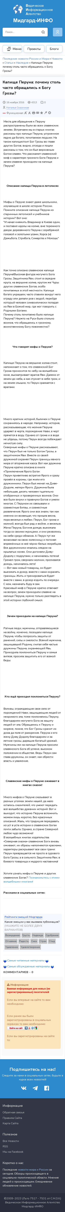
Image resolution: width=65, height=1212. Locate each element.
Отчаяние (11, 941)
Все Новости (11, 1141)
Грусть (26, 935)
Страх (43, 941)
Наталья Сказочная (17, 107)
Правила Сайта (12, 1118)
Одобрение (52, 935)
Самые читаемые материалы (26, 960)
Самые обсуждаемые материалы (28, 966)
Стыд (52, 941)
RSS (5, 1146)
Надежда (37, 935)
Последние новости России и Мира (26, 59)
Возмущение (12, 935)
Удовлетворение (30, 947)
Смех (34, 941)
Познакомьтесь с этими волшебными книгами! (31, 880)
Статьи (9, 63)
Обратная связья (13, 1112)
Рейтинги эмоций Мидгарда (23, 917)
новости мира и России (33, 1170)
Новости (56, 59)
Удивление (11, 947)
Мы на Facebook (13, 1152)
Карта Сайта (10, 1123)
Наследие (22, 63)
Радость (24, 941)
